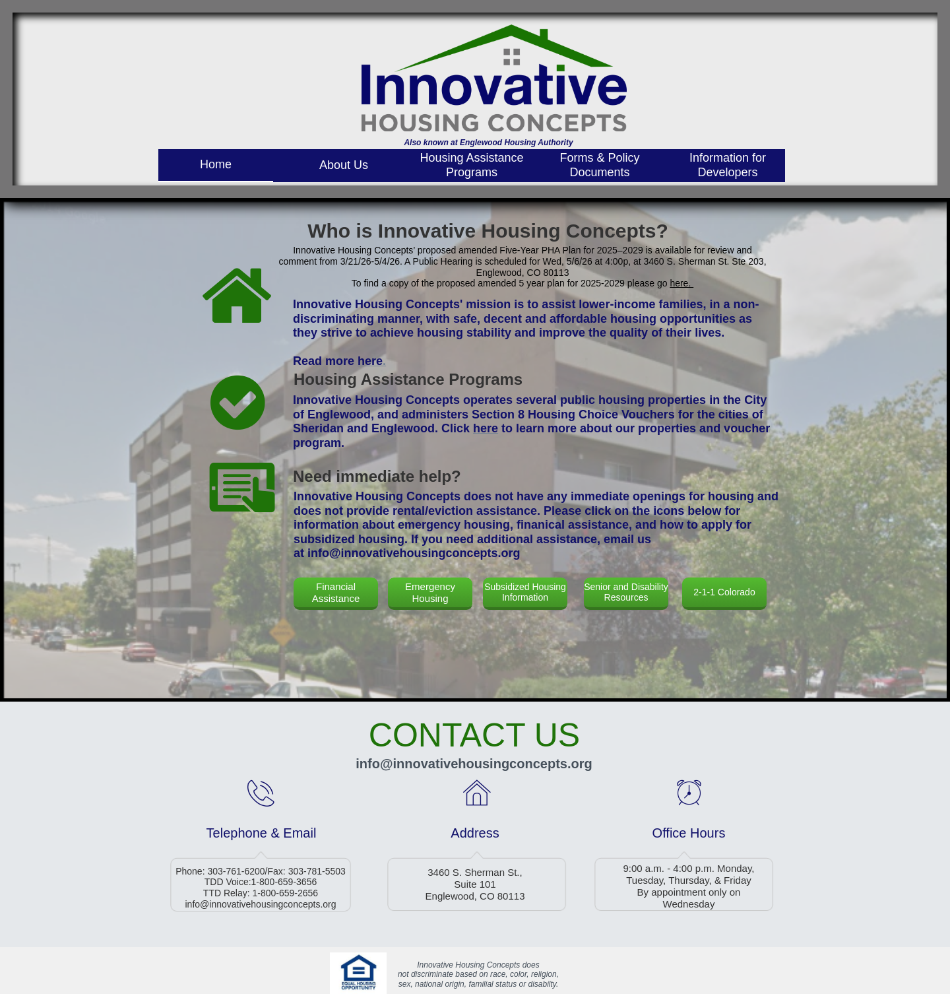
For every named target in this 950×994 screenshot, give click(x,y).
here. (681, 283)
